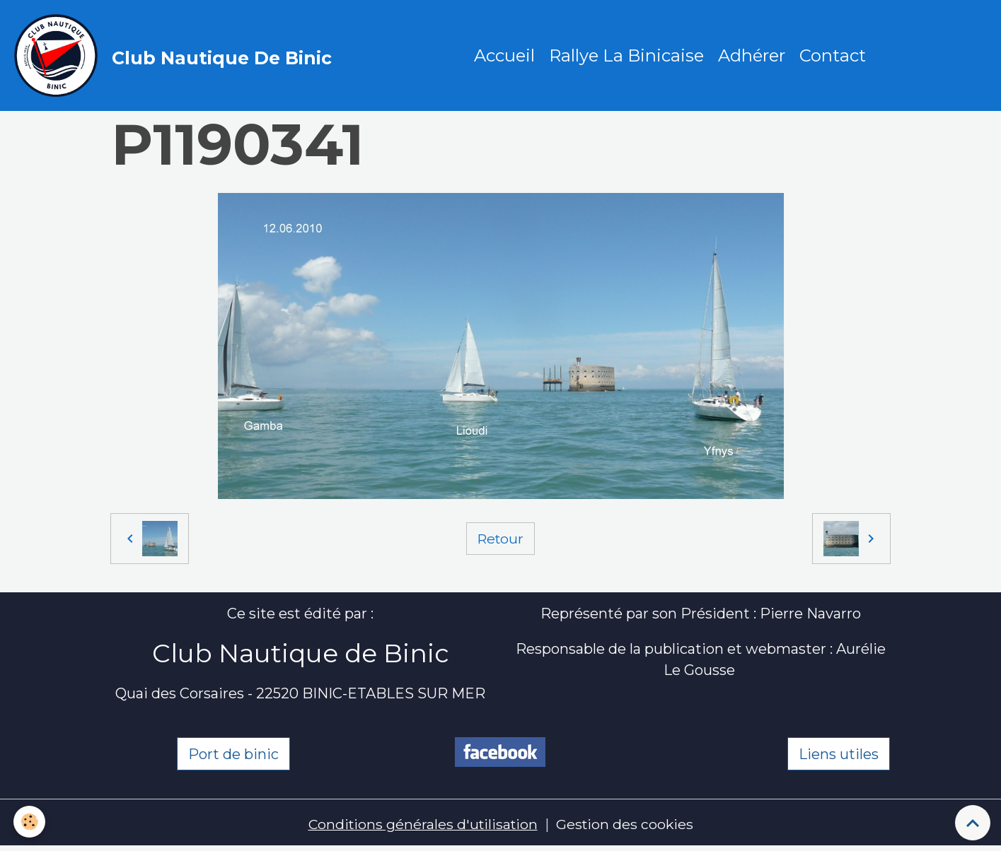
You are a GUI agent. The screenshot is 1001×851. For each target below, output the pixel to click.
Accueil (505, 56)
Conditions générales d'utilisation (422, 826)
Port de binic (233, 755)
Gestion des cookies (627, 826)
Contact (833, 56)
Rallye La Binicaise (627, 56)
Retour (500, 540)
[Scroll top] (972, 822)
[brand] (177, 56)
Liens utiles (839, 755)
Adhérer (752, 56)
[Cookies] (30, 822)
